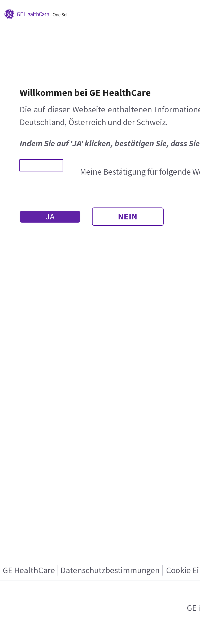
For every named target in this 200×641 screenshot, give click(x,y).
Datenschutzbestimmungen (110, 570)
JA (50, 216)
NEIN (128, 216)
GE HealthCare (29, 570)
